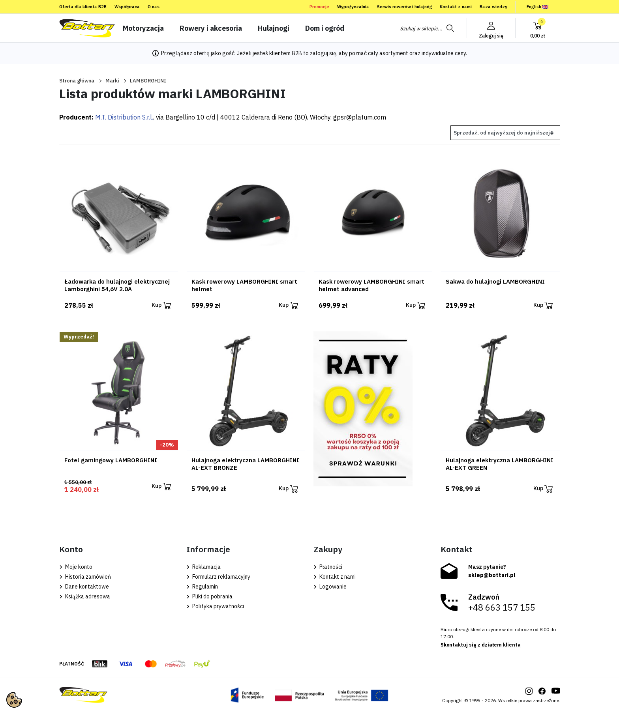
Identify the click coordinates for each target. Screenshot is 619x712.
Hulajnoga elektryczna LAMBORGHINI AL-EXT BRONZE (245, 463)
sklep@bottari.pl (492, 575)
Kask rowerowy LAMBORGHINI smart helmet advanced (371, 285)
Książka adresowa (84, 596)
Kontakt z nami (456, 6)
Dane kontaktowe (84, 586)
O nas (153, 6)
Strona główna (76, 80)
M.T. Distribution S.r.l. (124, 117)
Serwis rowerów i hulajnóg (404, 6)
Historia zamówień (85, 576)
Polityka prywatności (215, 606)
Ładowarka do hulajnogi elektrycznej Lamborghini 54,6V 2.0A (117, 285)
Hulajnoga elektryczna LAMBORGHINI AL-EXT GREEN (499, 463)
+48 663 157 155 (501, 607)
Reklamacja (203, 566)
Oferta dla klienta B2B (83, 6)
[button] (538, 28)
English (537, 6)
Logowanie (330, 586)
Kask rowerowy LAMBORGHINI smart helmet (244, 285)
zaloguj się (323, 53)
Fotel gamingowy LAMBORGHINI (110, 460)
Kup (161, 305)
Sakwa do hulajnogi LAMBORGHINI (495, 281)
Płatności (327, 566)
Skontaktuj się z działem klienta (481, 645)
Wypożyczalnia (353, 6)
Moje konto (75, 566)
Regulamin (202, 586)
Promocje (319, 6)
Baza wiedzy (493, 6)
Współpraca (127, 6)
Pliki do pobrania (209, 596)
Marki (112, 80)
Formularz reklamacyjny (218, 576)
